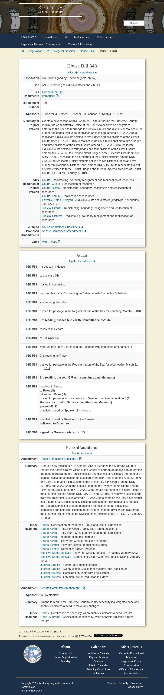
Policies (111, 683)
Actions (72, 72)
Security (123, 683)
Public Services (107, 37)
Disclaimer (137, 683)
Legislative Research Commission (42, 44)
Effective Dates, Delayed (57, 200)
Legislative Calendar (98, 653)
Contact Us (65, 653)
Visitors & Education (81, 44)
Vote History (51, 241)
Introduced (50, 95)
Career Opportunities (65, 657)
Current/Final (51, 92)
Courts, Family (51, 196)
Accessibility (135, 687)
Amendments (88, 72)
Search (134, 23)
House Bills (87, 51)
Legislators (29, 37)
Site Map (66, 661)
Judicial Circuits (51, 208)
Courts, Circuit (51, 183)
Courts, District (51, 187)
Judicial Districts (52, 215)
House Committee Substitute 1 (62, 227)
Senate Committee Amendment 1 (64, 231)
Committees (50, 37)
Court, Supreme (50, 616)
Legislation (35, 51)
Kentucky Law (83, 37)
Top (72, 261)
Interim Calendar (98, 665)
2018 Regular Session (61, 51)
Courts (46, 180)
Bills (66, 37)
